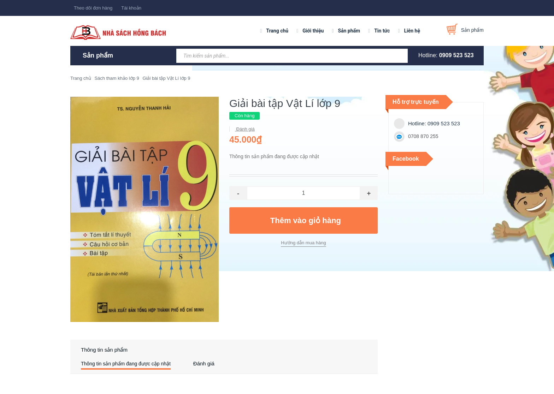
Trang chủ (277, 31)
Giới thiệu (313, 31)
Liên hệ (412, 31)
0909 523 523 (456, 55)
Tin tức (382, 31)
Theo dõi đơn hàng (93, 8)
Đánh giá (245, 129)
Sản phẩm (349, 31)
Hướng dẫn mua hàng (303, 242)
